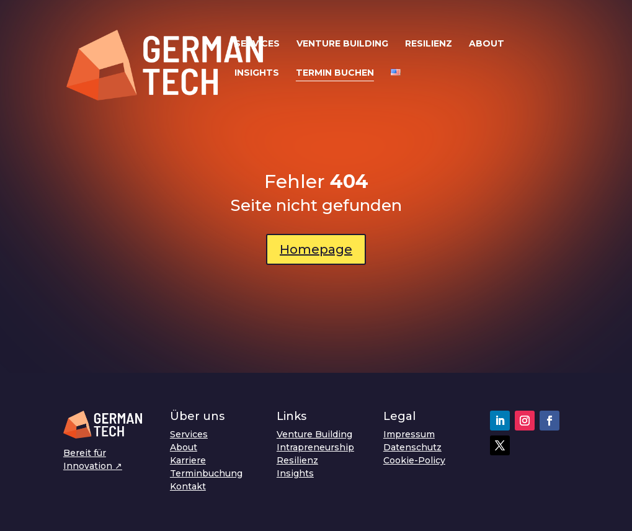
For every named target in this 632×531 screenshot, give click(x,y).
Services (257, 44)
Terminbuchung (206, 473)
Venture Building (342, 44)
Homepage (316, 249)
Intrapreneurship (315, 447)
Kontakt (188, 486)
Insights (256, 73)
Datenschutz (412, 447)
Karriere (188, 460)
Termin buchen (335, 73)
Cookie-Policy (414, 460)
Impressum (409, 434)
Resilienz (428, 44)
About (486, 44)
